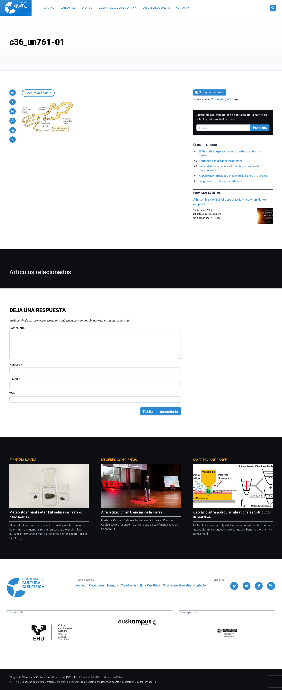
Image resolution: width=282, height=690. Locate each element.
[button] (12, 92)
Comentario (17, 328)
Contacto (199, 585)
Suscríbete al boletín (177, 585)
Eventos (112, 585)
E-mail (14, 379)
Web (12, 393)
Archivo (81, 585)
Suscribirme (259, 127)
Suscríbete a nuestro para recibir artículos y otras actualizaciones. (232, 117)
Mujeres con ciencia (119, 460)
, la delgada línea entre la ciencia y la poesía (233, 175)
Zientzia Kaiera (22, 460)
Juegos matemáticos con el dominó (221, 181)
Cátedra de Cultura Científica (140, 585)
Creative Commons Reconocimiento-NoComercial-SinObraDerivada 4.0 (118, 682)
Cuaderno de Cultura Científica (38, 682)
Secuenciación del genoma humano (221, 160)
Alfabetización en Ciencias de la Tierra (131, 512)
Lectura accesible (38, 93)
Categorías (96, 585)
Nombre (15, 364)
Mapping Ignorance (210, 460)
